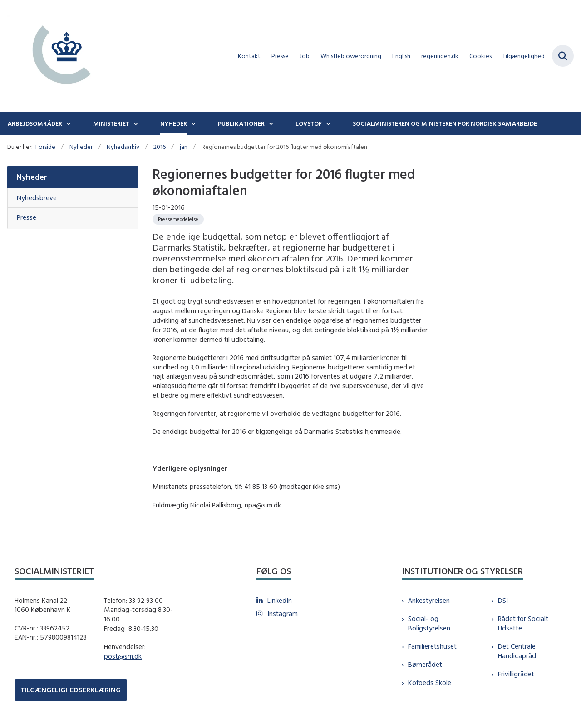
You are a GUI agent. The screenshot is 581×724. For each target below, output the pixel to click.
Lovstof (308, 123)
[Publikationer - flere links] (270, 123)
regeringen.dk (439, 56)
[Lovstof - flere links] (327, 123)
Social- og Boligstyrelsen (429, 623)
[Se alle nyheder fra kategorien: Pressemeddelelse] (178, 219)
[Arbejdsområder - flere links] (67, 123)
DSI (503, 600)
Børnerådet (425, 664)
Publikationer (241, 123)
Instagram (282, 613)
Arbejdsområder (34, 123)
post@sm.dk (123, 656)
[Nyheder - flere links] (192, 123)
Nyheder (173, 123)
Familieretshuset (432, 646)
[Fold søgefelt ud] (563, 56)
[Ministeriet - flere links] (134, 123)
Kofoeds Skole (429, 682)
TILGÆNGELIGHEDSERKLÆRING (71, 689)
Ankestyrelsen (429, 600)
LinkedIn (279, 600)
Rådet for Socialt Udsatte (523, 623)
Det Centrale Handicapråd (517, 651)
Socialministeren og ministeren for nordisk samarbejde (445, 123)
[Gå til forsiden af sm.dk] (58, 56)
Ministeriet (111, 123)
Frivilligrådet (516, 674)
